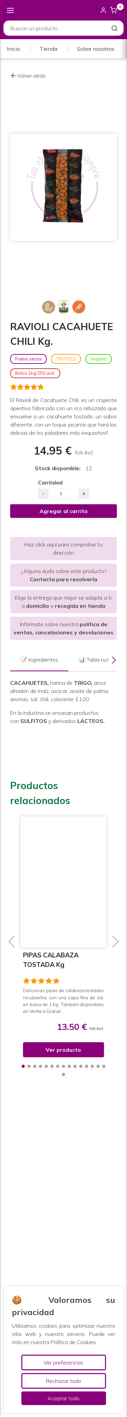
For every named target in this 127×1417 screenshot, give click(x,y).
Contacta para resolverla (63, 579)
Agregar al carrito (64, 511)
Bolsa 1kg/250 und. (35, 373)
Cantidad (50, 482)
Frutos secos (28, 358)
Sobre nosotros (95, 48)
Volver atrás (28, 76)
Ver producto (63, 1049)
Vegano (98, 358)
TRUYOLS (66, 358)
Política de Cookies (73, 1342)
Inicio (13, 48)
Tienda (48, 48)
